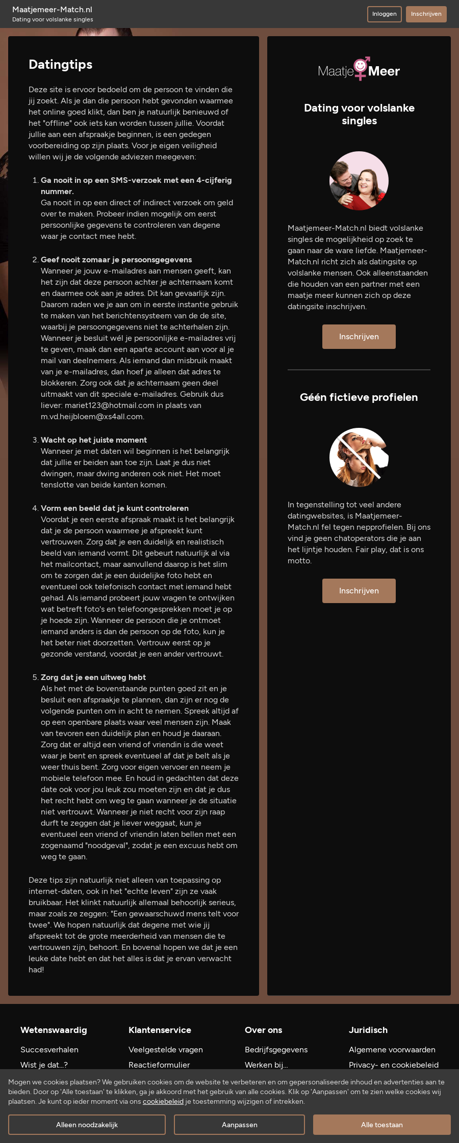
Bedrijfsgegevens (276, 1049)
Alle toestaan (382, 1125)
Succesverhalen (49, 1049)
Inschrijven (426, 13)
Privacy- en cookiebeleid (394, 1065)
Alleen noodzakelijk (87, 1125)
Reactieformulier (159, 1065)
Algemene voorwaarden (392, 1049)
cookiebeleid (163, 1101)
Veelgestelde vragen (166, 1049)
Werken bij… (266, 1065)
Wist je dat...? (44, 1065)
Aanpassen (240, 1125)
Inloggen (384, 13)
